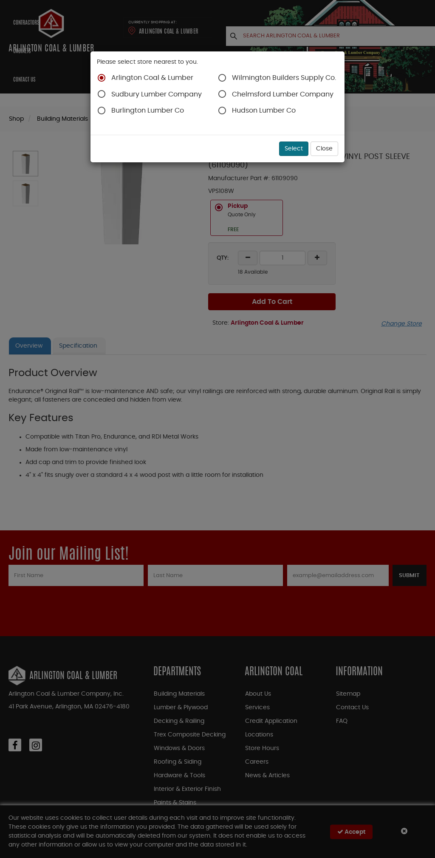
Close (324, 149)
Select (294, 149)
